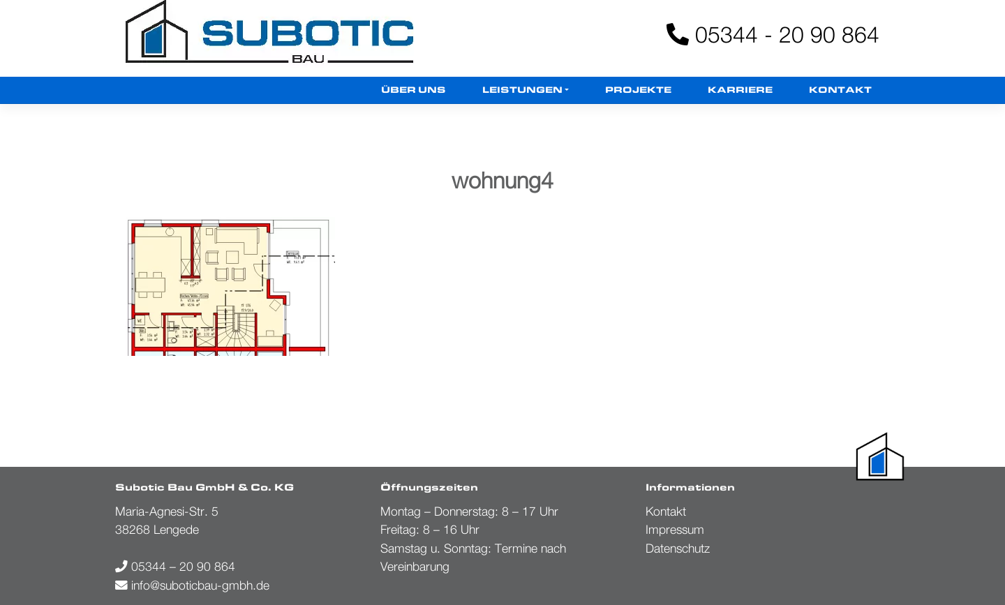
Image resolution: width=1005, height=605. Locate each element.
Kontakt (840, 90)
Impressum (675, 529)
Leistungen (522, 90)
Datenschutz (678, 548)
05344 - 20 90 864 (773, 34)
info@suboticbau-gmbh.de (192, 585)
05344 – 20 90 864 (175, 566)
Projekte (638, 90)
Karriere (740, 90)
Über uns (413, 90)
